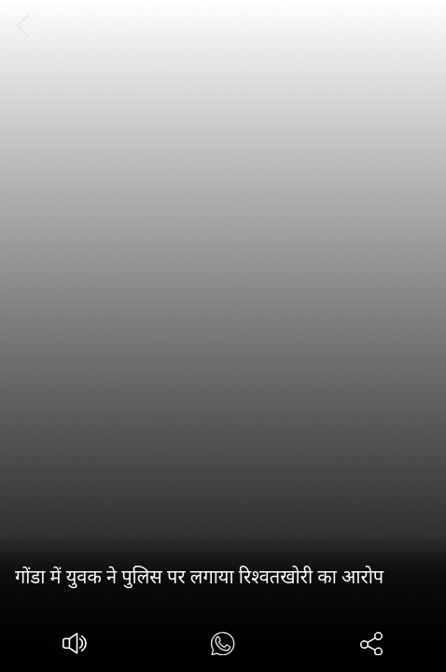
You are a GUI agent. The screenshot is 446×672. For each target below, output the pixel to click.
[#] (222, 646)
